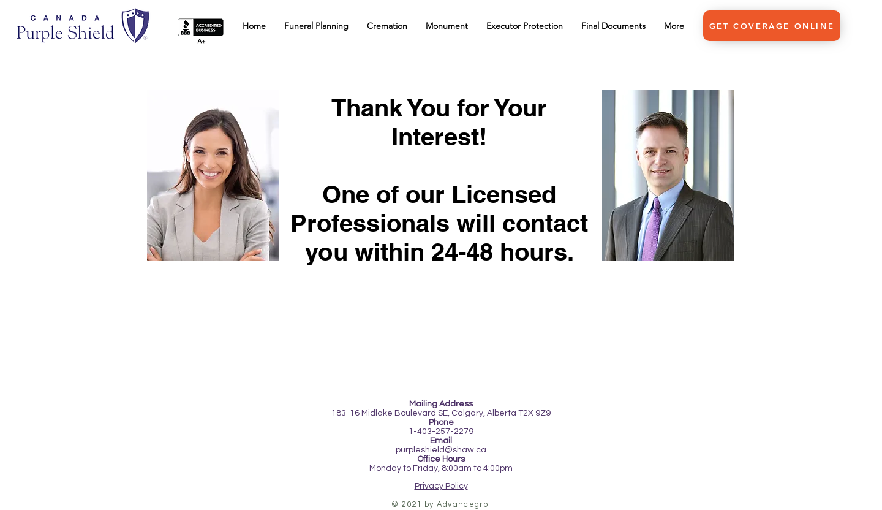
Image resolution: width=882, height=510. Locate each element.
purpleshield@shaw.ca (441, 450)
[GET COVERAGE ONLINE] (771, 25)
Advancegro (462, 504)
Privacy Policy (441, 486)
